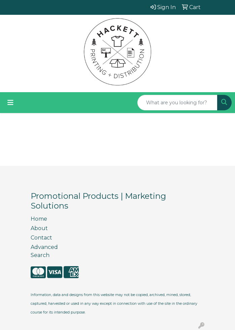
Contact (41, 237)
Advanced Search (44, 251)
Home (39, 219)
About (39, 228)
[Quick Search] (177, 102)
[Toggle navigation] (10, 102)
